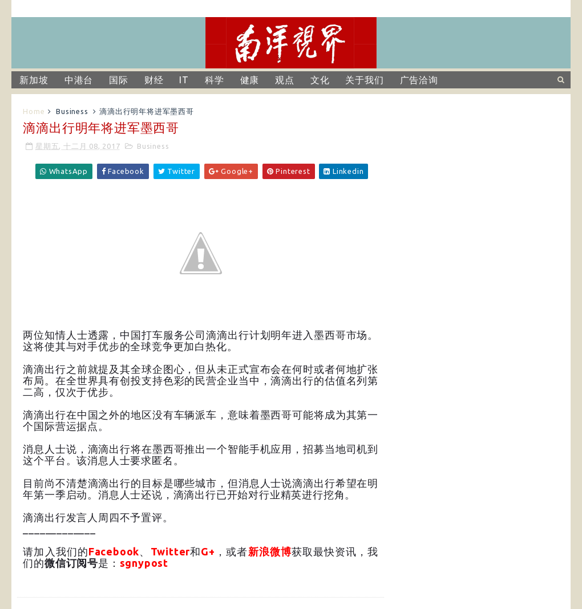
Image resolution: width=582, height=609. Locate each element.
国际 (118, 80)
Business (72, 111)
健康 (250, 80)
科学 (214, 80)
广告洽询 (419, 80)
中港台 (78, 80)
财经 (154, 80)
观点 (284, 80)
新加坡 (33, 80)
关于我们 (364, 80)
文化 (320, 80)
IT (184, 80)
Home (34, 111)
